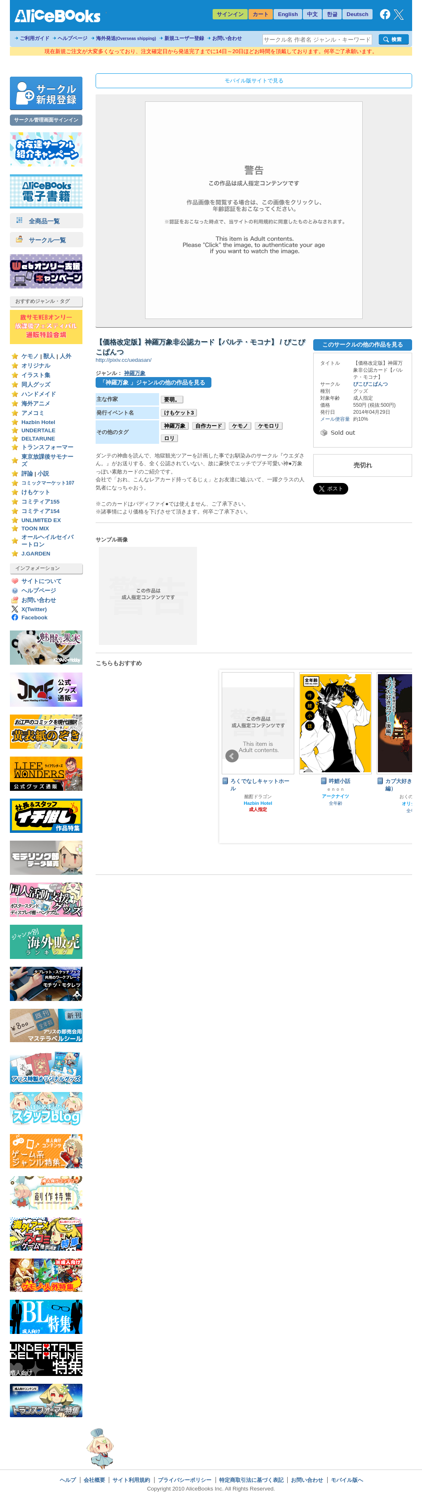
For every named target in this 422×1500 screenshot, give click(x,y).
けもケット (35, 492)
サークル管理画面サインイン (46, 120)
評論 (27, 474)
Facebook (34, 617)
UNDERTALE (38, 430)
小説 (43, 474)
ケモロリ (268, 426)
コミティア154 (40, 511)
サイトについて (41, 581)
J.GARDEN (35, 554)
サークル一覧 (41, 240)
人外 (65, 356)
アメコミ (33, 413)
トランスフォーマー (47, 447)
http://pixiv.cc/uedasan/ (124, 360)
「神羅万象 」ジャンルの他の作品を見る (152, 382)
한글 (332, 14)
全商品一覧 (38, 221)
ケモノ (30, 356)
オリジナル (35, 366)
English (288, 14)
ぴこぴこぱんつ (370, 384)
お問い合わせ (227, 38)
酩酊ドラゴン (258, 796)
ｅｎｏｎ (335, 789)
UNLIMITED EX (41, 520)
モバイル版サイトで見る (254, 80)
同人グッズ (35, 385)
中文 (312, 14)
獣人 (49, 356)
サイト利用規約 (131, 1480)
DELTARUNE (38, 439)
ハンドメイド (38, 394)
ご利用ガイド (34, 38)
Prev (232, 756)
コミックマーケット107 (47, 483)
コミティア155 (40, 502)
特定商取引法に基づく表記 (251, 1480)
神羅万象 (134, 373)
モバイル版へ (347, 1480)
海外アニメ (35, 404)
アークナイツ (335, 796)
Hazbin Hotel (38, 422)
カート (261, 14)
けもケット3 (179, 413)
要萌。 (172, 399)
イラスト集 (35, 375)
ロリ (169, 438)
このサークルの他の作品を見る (362, 344)
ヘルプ (68, 1480)
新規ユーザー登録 (184, 38)
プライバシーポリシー (184, 1480)
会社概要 (94, 1480)
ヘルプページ (72, 38)
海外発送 (126, 38)
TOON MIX (35, 528)
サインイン (230, 14)
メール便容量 (335, 419)
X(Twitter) (34, 609)
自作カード (208, 426)
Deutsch (357, 14)
